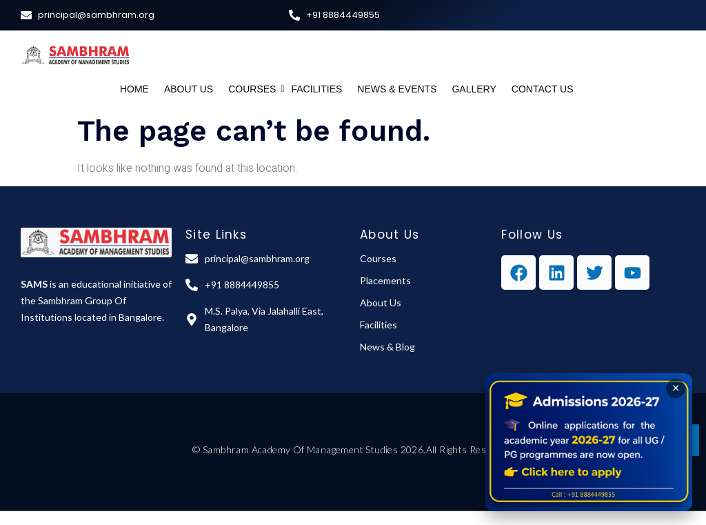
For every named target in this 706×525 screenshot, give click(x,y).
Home (134, 89)
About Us (188, 89)
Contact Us (543, 89)
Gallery (474, 89)
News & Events (396, 89)
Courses (253, 89)
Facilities (316, 89)
